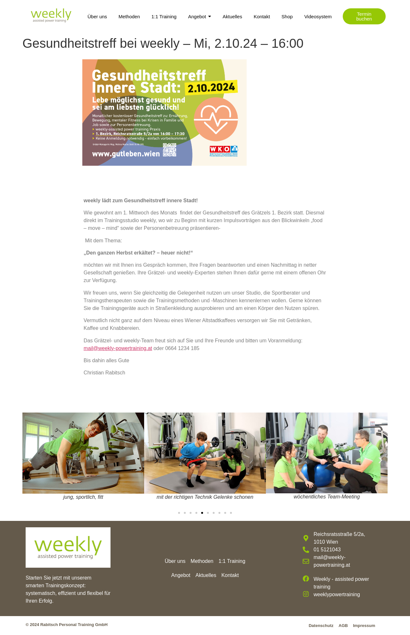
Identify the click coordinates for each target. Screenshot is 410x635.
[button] (30, 460)
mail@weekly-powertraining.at (118, 348)
